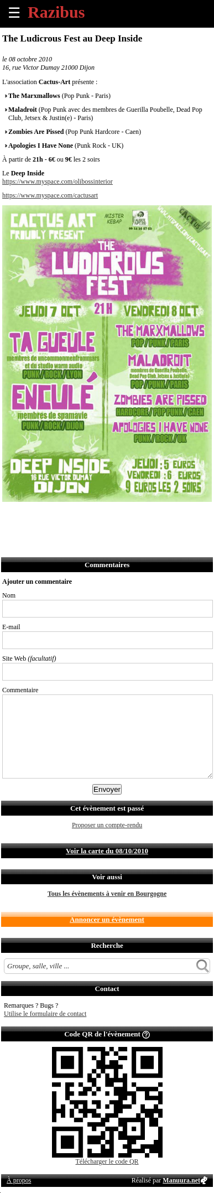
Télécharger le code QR (107, 1161)
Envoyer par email (60, 516)
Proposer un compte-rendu (107, 825)
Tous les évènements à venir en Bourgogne (107, 894)
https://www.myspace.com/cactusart (50, 195)
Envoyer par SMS (84, 516)
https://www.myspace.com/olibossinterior (57, 181)
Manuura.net (181, 1180)
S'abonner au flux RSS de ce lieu (133, 516)
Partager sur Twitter (36, 516)
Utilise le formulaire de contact (45, 1014)
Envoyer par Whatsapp (109, 516)
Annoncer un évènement (107, 919)
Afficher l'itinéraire (157, 516)
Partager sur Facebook (11, 516)
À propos (19, 1180)
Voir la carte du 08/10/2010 (107, 851)
